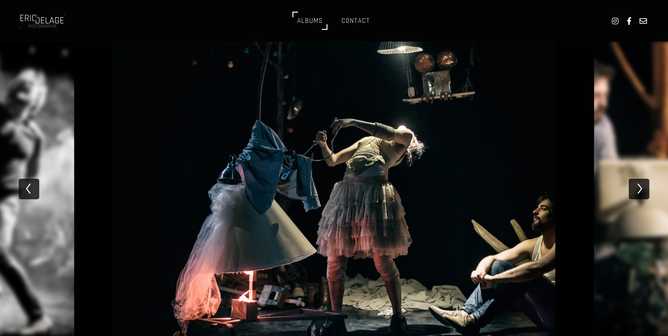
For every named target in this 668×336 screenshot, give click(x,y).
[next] (639, 189)
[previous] (29, 189)
